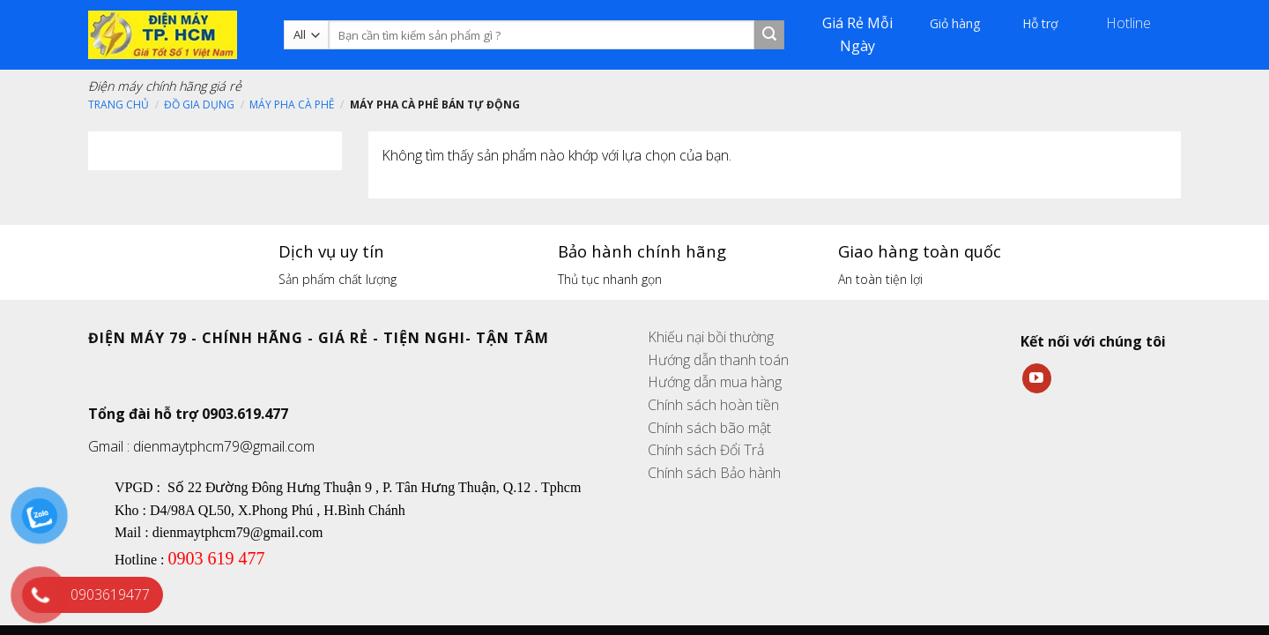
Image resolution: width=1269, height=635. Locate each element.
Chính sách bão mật (709, 427)
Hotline (1130, 23)
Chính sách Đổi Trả (706, 449)
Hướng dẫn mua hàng (715, 382)
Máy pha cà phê (291, 104)
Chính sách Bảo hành (714, 472)
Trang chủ (118, 104)
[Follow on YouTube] (1036, 378)
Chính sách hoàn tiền (713, 405)
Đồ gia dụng (199, 104)
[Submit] (769, 35)
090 (180, 558)
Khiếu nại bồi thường (711, 337)
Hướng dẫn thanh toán (718, 360)
